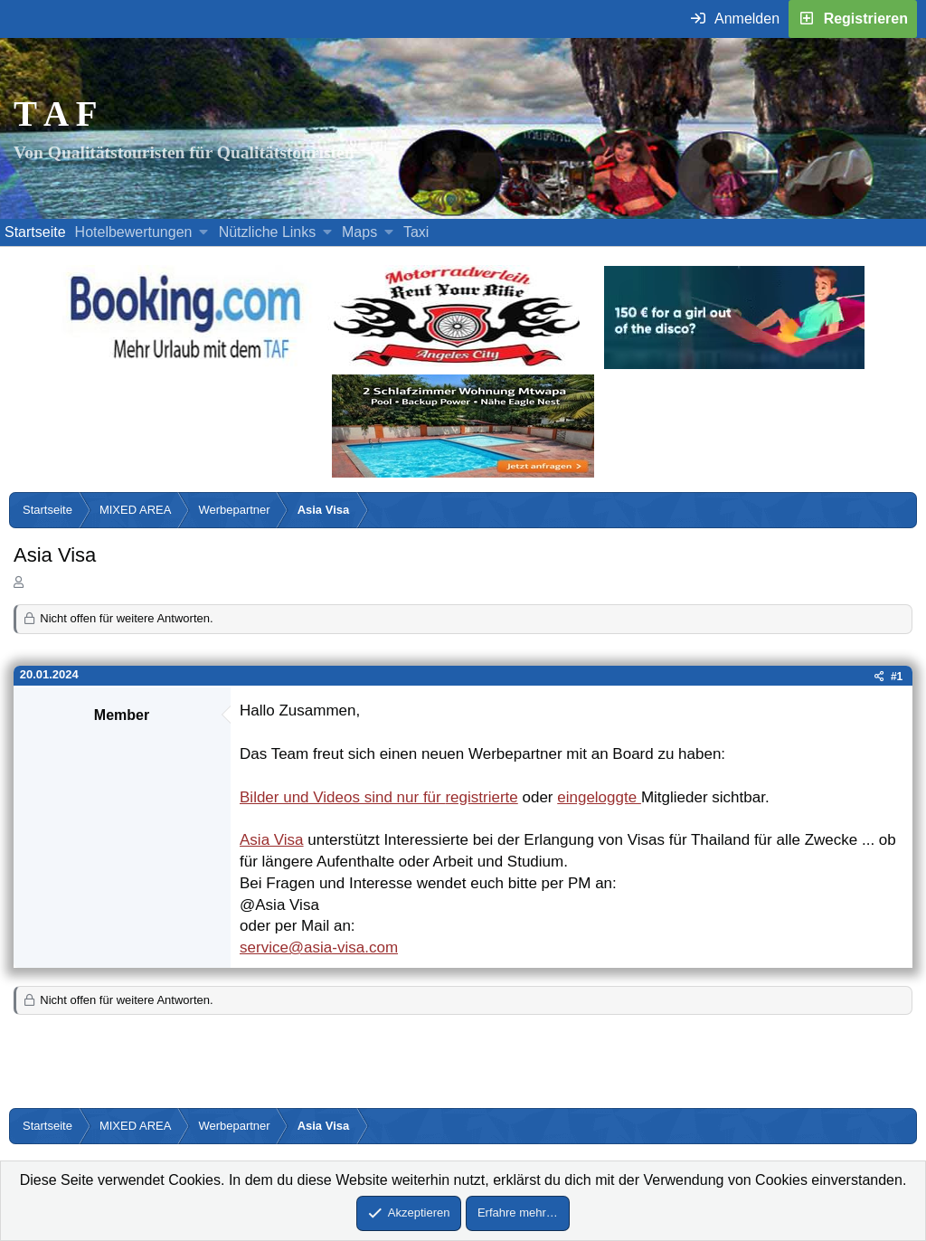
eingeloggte (599, 797)
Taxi (416, 232)
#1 (896, 676)
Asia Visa (272, 839)
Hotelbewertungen (134, 232)
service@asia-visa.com (319, 947)
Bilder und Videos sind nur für (342, 797)
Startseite (35, 232)
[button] (204, 232)
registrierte (481, 797)
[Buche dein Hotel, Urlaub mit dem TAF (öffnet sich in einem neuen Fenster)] (185, 364)
